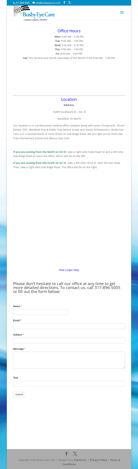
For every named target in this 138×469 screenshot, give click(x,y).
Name (17, 306)
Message (19, 348)
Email (17, 320)
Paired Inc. (80, 460)
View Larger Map (69, 270)
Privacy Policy (98, 460)
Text (15, 377)
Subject (18, 334)
